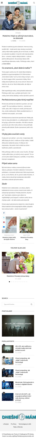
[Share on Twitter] (4, 218)
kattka (14, 41)
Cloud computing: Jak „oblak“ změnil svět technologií (22, 360)
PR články (30, 434)
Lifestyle (6, 424)
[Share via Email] (4, 227)
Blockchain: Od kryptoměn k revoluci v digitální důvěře (24, 383)
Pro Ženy (13, 424)
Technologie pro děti (25, 424)
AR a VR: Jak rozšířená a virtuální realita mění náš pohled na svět (23, 348)
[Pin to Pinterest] (4, 222)
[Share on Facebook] (4, 213)
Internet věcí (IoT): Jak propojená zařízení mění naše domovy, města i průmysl (23, 397)
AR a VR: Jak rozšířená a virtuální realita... (18, 324)
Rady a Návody (18, 427)
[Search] (34, 3)
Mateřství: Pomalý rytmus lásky (18, 276)
